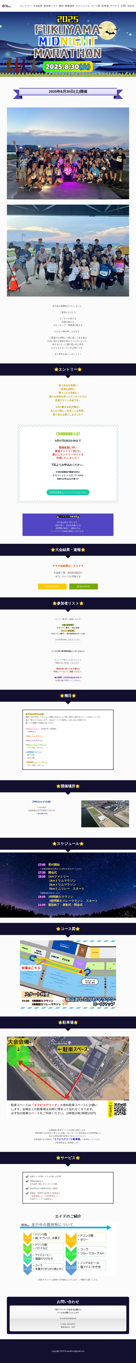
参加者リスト (51, 6)
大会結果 (37, 6)
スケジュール (83, 6)
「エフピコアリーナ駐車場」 (67, 1139)
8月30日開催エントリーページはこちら (68, 492)
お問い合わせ (128, 6)
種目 (61, 6)
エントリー (26, 6)
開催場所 (69, 6)
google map (42, 813)
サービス (114, 6)
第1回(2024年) (52, 586)
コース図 (95, 6)
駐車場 (105, 6)
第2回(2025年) (83, 586)
